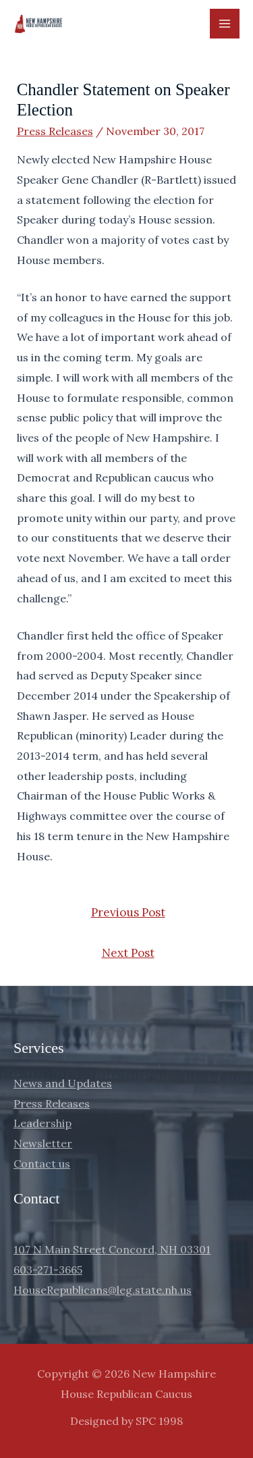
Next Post (128, 952)
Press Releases (55, 131)
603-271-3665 (47, 1269)
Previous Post (128, 912)
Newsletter (42, 1143)
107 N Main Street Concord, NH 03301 (111, 1249)
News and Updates (62, 1083)
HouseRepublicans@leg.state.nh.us (102, 1290)
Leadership (42, 1123)
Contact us (41, 1163)
